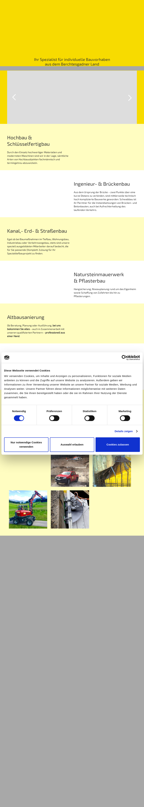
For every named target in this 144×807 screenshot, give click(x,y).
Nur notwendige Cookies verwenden (26, 444)
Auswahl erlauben (72, 444)
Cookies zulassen (118, 444)
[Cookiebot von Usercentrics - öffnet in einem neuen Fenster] (124, 357)
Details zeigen (124, 431)
